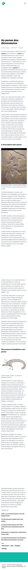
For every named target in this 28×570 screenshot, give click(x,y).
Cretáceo (3, 414)
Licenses (9, 566)
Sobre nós (19, 564)
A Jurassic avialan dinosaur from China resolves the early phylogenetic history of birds (12, 526)
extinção (15, 67)
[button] (25, 3)
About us (4, 566)
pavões (20, 53)
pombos (3, 53)
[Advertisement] (14, 22)
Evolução (17, 545)
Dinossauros (5, 545)
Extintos (4, 548)
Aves (11, 545)
